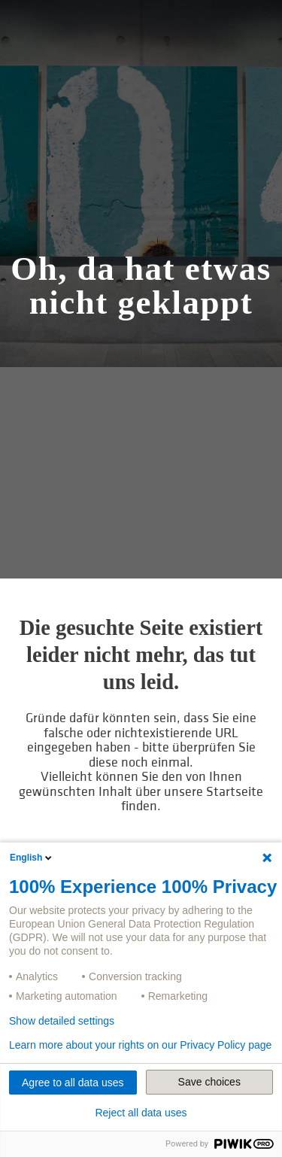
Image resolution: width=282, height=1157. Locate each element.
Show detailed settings (61, 1021)
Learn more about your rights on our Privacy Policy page (140, 1045)
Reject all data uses (140, 1113)
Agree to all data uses (72, 1083)
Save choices (209, 1082)
